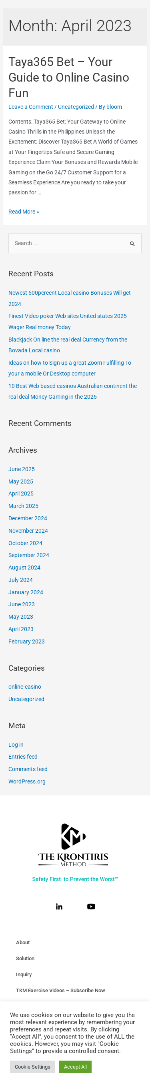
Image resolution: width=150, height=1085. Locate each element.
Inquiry (24, 974)
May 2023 (20, 616)
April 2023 (21, 629)
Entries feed (23, 756)
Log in (16, 744)
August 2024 (24, 567)
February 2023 (26, 641)
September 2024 (28, 555)
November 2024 (28, 531)
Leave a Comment (30, 107)
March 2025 (23, 506)
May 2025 (20, 481)
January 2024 (25, 592)
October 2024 (25, 543)
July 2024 (20, 580)
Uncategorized (76, 107)
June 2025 (21, 469)
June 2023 (21, 604)
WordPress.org (27, 781)
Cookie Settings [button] (32, 1067)
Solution (25, 958)
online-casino (24, 686)
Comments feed (28, 769)
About (23, 942)
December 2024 (27, 518)
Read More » (23, 211)
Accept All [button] (75, 1067)
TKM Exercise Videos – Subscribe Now (60, 990)
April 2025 (21, 493)
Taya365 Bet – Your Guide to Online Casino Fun (68, 77)
